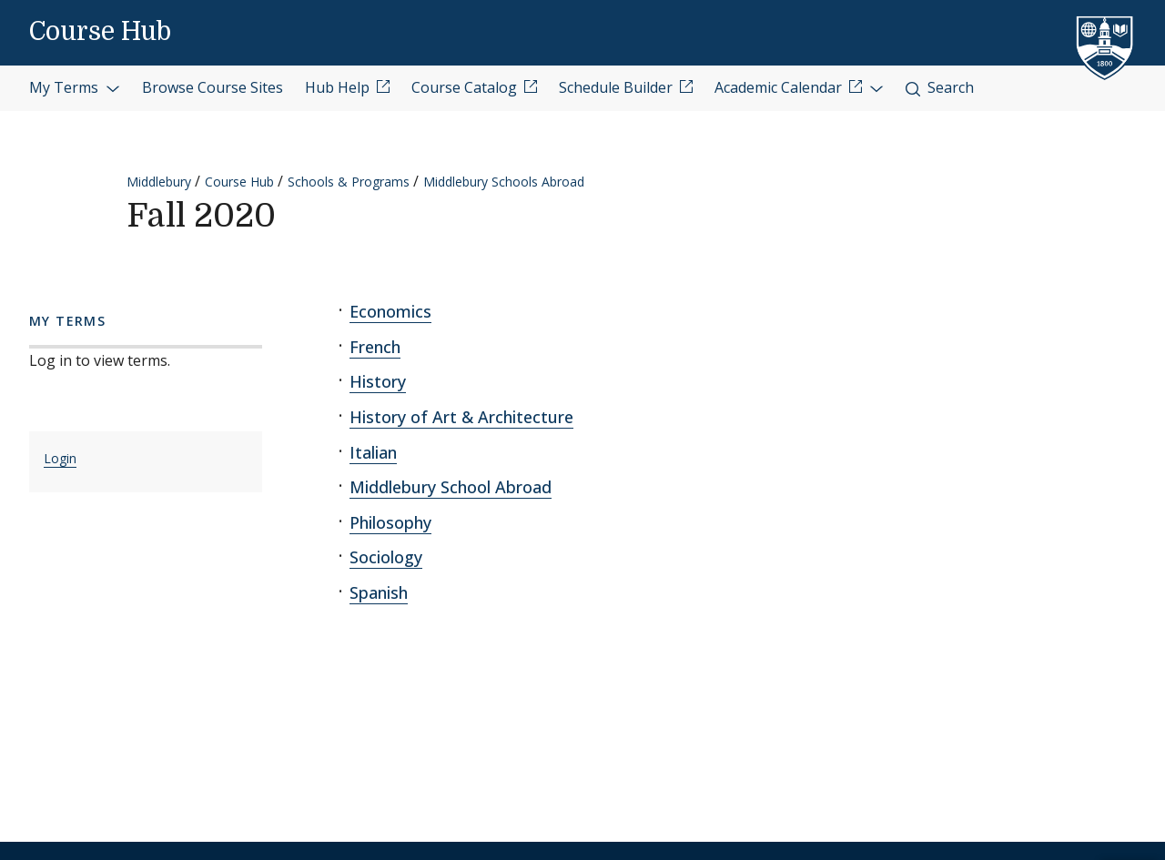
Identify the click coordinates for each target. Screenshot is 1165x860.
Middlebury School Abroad (451, 487)
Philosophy (390, 522)
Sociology (386, 557)
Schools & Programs (349, 181)
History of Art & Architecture (461, 417)
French (375, 347)
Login (60, 458)
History (378, 381)
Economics (390, 311)
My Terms (74, 87)
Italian (373, 452)
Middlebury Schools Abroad (503, 181)
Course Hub (100, 31)
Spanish (379, 592)
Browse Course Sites (212, 87)
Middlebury (159, 181)
